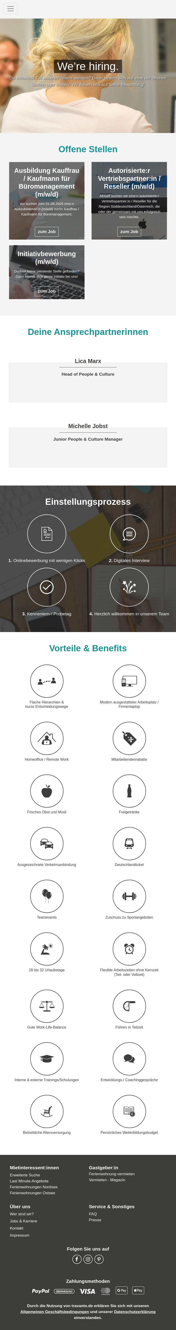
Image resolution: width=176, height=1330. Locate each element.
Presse (95, 1220)
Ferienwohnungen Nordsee (34, 1187)
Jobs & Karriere (23, 1221)
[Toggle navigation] (10, 8)
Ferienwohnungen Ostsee (32, 1193)
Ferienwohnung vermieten (112, 1174)
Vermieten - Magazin (107, 1180)
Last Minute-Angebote (29, 1181)
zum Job (47, 231)
